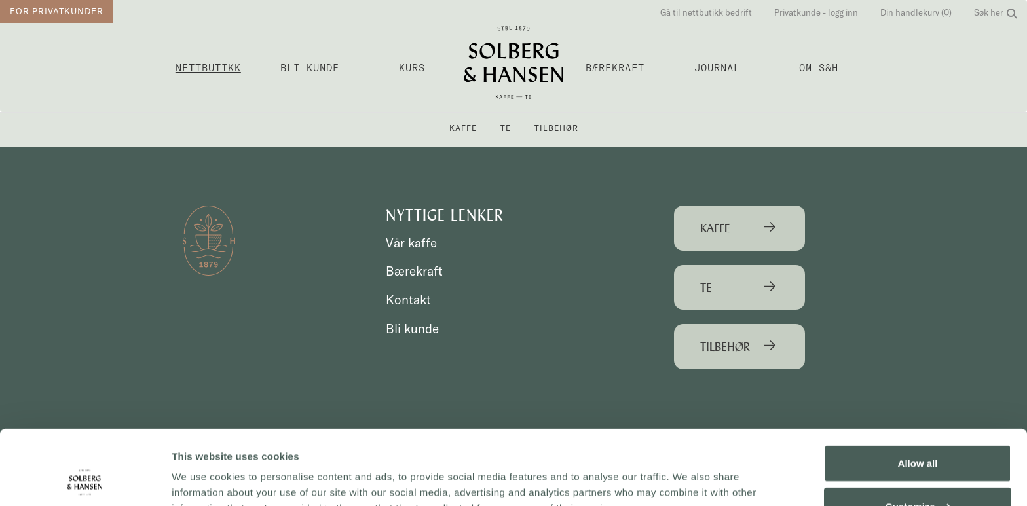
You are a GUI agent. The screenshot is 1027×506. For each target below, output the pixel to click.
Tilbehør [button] (556, 128)
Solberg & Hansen (513, 62)
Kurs (412, 68)
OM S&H (818, 68)
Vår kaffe (411, 243)
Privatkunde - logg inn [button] (816, 12)
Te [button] (505, 128)
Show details (202, 480)
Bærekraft (615, 68)
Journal (717, 68)
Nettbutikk (208, 68)
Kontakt (408, 300)
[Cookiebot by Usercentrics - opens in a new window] (85, 480)
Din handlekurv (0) (916, 12)
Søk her (995, 12)
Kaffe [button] (463, 128)
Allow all (918, 399)
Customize (918, 442)
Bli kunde (309, 68)
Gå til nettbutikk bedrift (706, 12)
